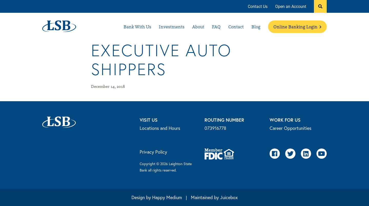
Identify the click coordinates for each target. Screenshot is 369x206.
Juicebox (229, 197)
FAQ (216, 27)
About (198, 27)
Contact (236, 27)
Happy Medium (167, 197)
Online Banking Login (297, 27)
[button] (320, 6)
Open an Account (290, 6)
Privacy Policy (153, 152)
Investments (171, 27)
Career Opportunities (290, 128)
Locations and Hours (160, 128)
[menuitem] (258, 6)
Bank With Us (137, 27)
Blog (255, 27)
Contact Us (258, 6)
